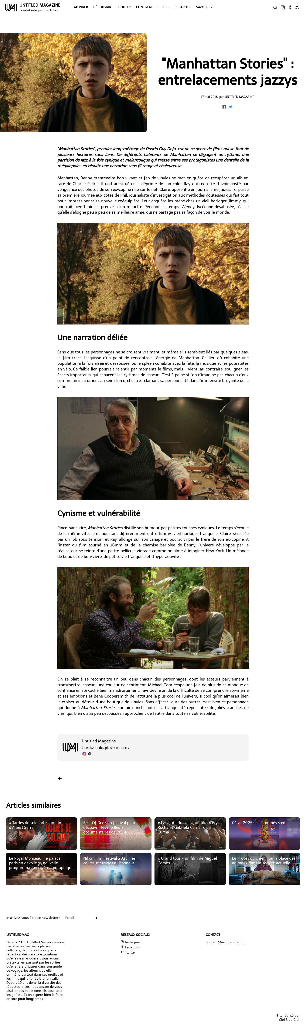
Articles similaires (33, 805)
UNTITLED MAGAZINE (40, 7)
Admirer (81, 7)
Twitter (128, 952)
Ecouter (124, 7)
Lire (166, 7)
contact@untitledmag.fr (225, 942)
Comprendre (146, 7)
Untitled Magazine (239, 97)
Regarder (183, 7)
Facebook (130, 947)
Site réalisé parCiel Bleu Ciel (288, 1018)
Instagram (131, 942)
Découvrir (102, 7)
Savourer (204, 7)
